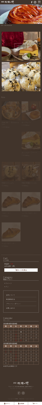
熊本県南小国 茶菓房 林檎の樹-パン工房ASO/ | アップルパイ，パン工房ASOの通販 (7, 2)
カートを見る (21, 270)
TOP (2, 25)
